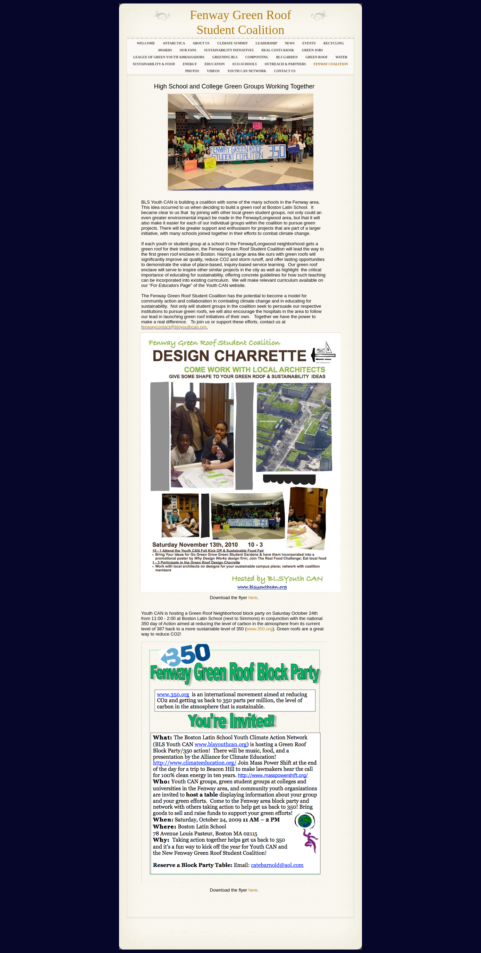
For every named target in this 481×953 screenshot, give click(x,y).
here (253, 597)
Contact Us (285, 71)
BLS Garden (287, 57)
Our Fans (188, 50)
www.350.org (260, 628)
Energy (190, 64)
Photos (192, 71)
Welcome (146, 43)
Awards (165, 50)
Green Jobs (312, 50)
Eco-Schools (245, 64)
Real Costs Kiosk (278, 50)
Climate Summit (232, 43)
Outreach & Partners (286, 64)
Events (309, 43)
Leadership (266, 43)
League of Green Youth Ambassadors (169, 57)
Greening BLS (225, 57)
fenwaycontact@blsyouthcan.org (173, 327)
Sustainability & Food (154, 64)
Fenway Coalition (331, 64)
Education (214, 64)
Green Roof (316, 57)
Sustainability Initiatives (229, 50)
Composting (257, 57)
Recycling (333, 43)
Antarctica (174, 43)
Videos (213, 71)
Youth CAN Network (247, 71)
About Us (201, 43)
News (290, 43)
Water (341, 57)
